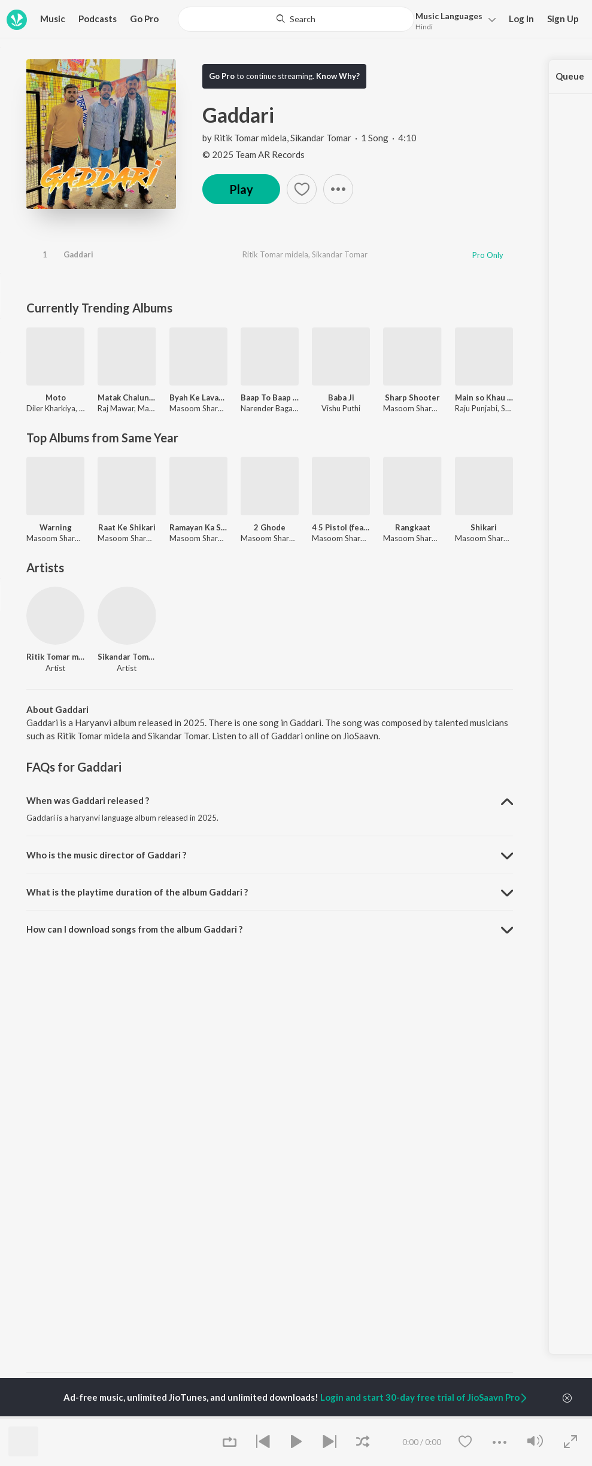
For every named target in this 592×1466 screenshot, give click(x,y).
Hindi (424, 27)
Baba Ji (341, 397)
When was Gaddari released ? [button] (87, 800)
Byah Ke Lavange (198, 397)
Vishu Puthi (340, 408)
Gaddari (78, 254)
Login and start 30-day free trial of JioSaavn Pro (424, 1397)
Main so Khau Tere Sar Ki (484, 397)
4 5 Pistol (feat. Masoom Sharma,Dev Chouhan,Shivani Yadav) (341, 527)
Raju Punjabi (476, 408)
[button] (452, 20)
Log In (521, 18)
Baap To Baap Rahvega (270, 397)
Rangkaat (412, 527)
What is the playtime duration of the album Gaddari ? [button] (137, 892)
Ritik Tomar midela (250, 137)
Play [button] (241, 189)
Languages (448, 16)
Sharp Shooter (412, 397)
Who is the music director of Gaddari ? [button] (106, 854)
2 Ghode (270, 527)
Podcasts (97, 18)
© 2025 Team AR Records (253, 154)
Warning (56, 527)
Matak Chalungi (127, 397)
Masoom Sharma (199, 408)
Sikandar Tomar (320, 137)
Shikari (483, 527)
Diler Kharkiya (50, 408)
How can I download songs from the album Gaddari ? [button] (134, 929)
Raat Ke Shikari (127, 527)
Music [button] (52, 18)
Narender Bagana (271, 408)
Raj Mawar (116, 408)
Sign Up (563, 18)
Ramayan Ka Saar (198, 527)
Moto (55, 397)
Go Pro (144, 18)
